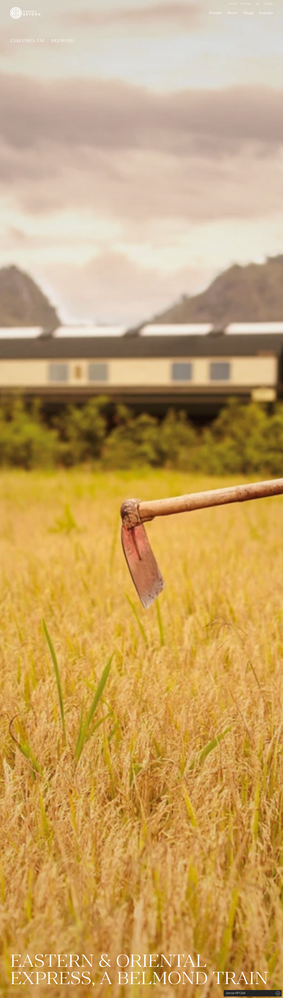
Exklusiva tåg (27, 40)
